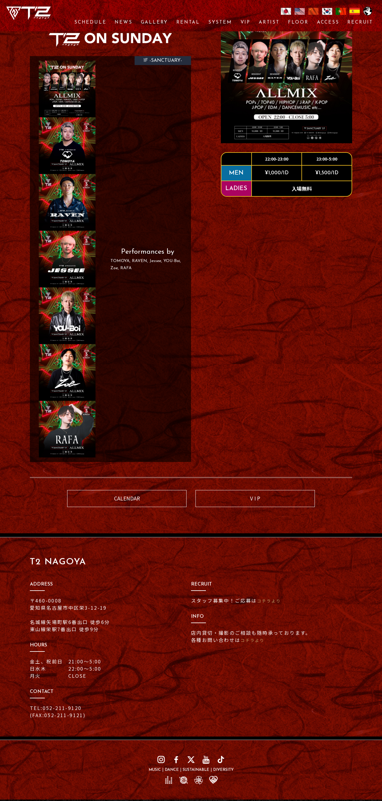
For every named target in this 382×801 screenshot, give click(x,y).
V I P (255, 499)
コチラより (270, 602)
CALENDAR (126, 499)
